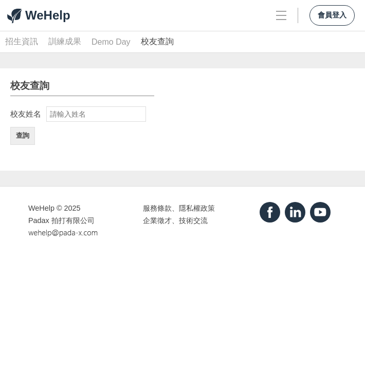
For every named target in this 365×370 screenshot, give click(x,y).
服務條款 (157, 208)
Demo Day (111, 42)
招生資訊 (21, 41)
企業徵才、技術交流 (175, 220)
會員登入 (332, 15)
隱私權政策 (197, 208)
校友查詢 (157, 41)
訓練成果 (64, 41)
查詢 (22, 135)
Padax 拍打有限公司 (61, 220)
